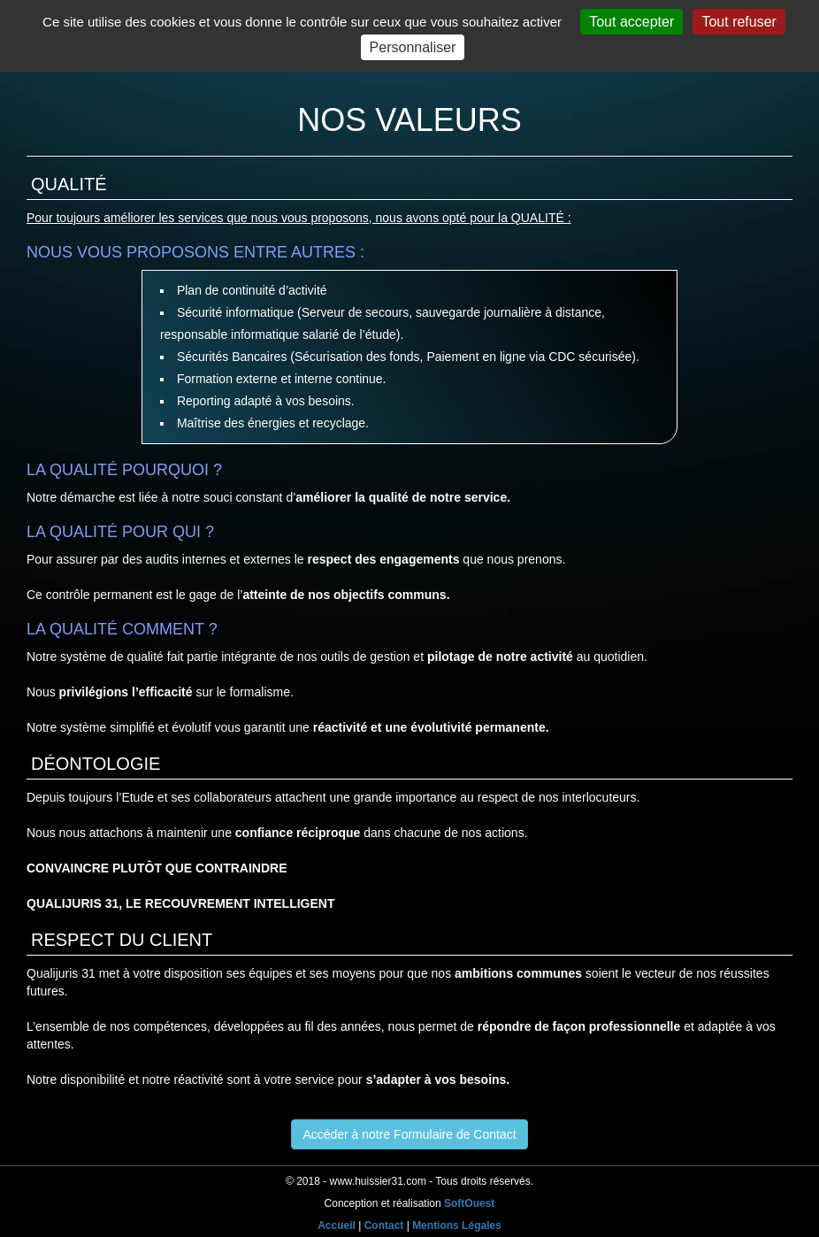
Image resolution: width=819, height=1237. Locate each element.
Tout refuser (738, 21)
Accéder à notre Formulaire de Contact (409, 1134)
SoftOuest (469, 1203)
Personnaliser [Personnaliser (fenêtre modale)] (413, 47)
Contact (384, 1225)
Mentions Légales (456, 1225)
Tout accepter (631, 21)
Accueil (337, 1225)
